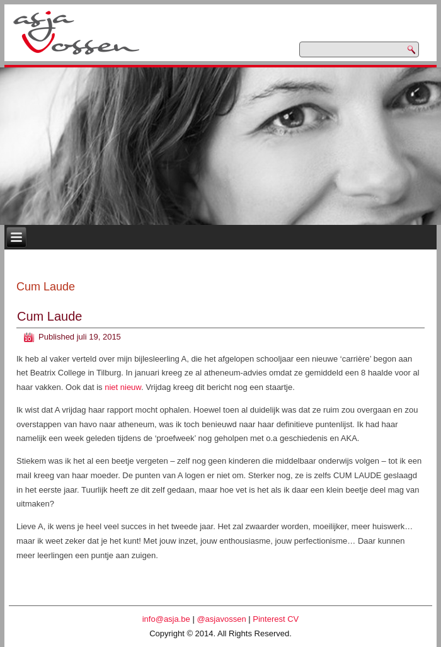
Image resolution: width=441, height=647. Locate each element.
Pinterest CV (276, 619)
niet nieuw (123, 387)
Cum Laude (49, 316)
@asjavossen (221, 619)
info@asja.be (166, 619)
